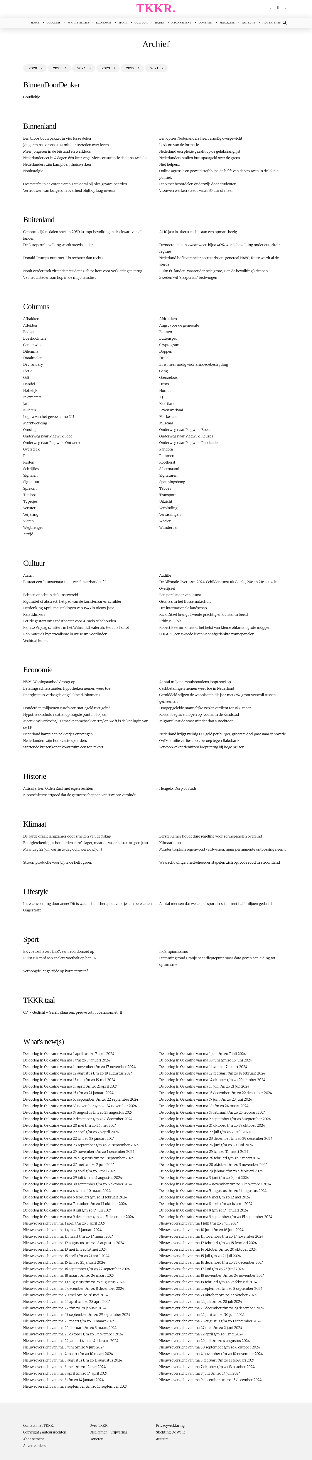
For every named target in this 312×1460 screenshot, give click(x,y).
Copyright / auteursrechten (44, 1432)
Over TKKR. (98, 1425)
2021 (154, 68)
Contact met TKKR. (38, 1425)
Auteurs (162, 1439)
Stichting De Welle (170, 1432)
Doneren (96, 1439)
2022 (130, 68)
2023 (106, 68)
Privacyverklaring (170, 1425)
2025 (57, 68)
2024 (81, 68)
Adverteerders (34, 1446)
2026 (33, 68)
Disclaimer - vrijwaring (108, 1432)
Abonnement (33, 1439)
